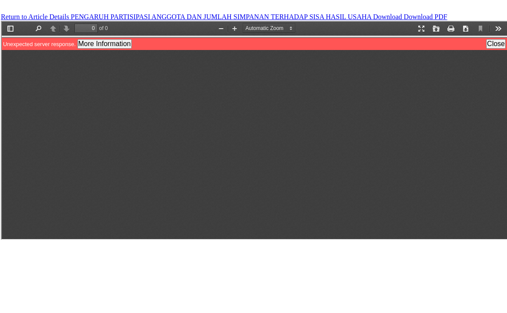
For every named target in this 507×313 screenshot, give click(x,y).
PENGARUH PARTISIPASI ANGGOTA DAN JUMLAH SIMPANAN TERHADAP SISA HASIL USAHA (222, 16)
